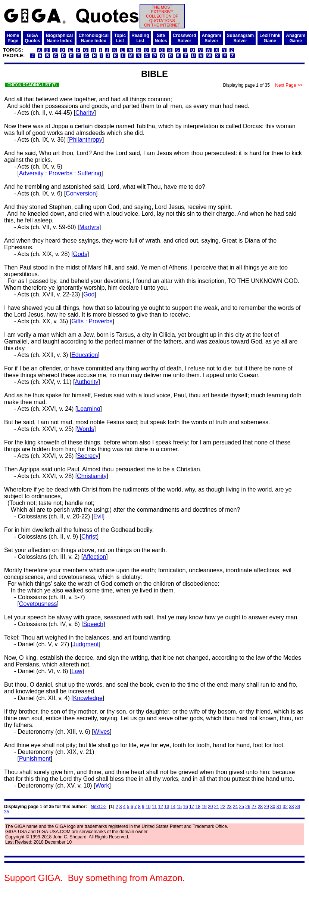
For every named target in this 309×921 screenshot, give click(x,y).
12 (160, 806)
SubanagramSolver (240, 38)
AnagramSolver (211, 38)
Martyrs (89, 227)
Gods (80, 254)
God (88, 294)
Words (85, 429)
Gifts (77, 321)
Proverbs (60, 173)
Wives (102, 732)
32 (285, 806)
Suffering (90, 173)
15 (179, 806)
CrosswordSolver (184, 38)
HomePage (13, 38)
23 (229, 806)
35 (6, 811)
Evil (98, 516)
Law (76, 671)
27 (254, 806)
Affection (94, 557)
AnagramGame (295, 38)
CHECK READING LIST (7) (32, 85)
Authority (86, 382)
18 (198, 806)
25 (241, 806)
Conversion (81, 193)
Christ (89, 536)
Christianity (91, 476)
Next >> (98, 806)
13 (166, 806)
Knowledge (88, 698)
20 (210, 806)
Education (84, 355)
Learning (88, 409)
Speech (93, 624)
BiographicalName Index (59, 38)
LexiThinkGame (269, 38)
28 (260, 806)
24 (235, 806)
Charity (84, 113)
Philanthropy (85, 139)
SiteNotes (161, 38)
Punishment (35, 758)
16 (185, 806)
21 (216, 806)
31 (279, 806)
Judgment (85, 644)
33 (291, 806)
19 (204, 806)
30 (272, 806)
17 (191, 806)
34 (297, 806)
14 (173, 806)
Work (102, 785)
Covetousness (38, 604)
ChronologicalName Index (93, 38)
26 (247, 806)
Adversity (31, 173)
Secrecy (88, 456)
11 (154, 806)
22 (222, 806)
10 (148, 806)
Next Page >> (289, 85)
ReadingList (140, 38)
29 (266, 806)
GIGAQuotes (32, 38)
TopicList (120, 38)
